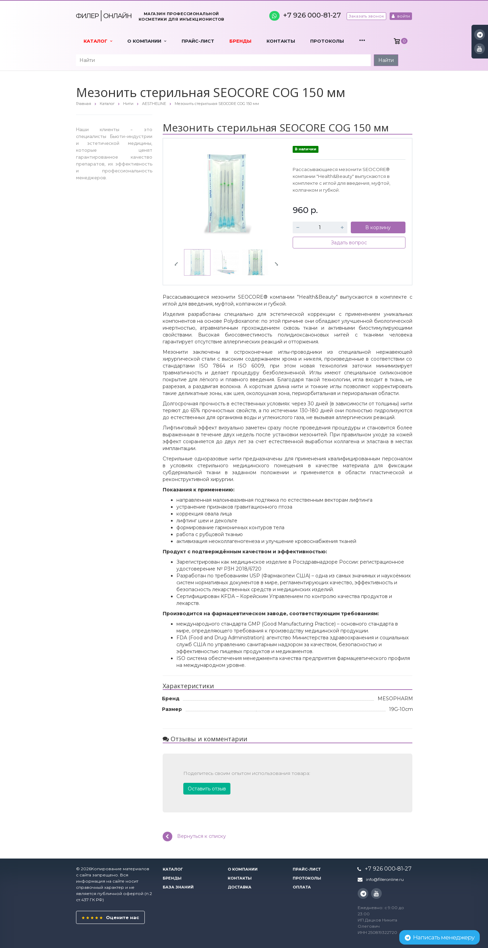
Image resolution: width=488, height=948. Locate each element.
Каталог (98, 41)
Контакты (281, 41)
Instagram (480, 35)
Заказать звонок (366, 16)
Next (274, 262)
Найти (386, 60)
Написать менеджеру (439, 937)
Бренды (240, 41)
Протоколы (327, 41)
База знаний (178, 887)
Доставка (239, 887)
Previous (179, 262)
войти (401, 16)
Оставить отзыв (207, 789)
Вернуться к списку (194, 836)
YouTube (479, 49)
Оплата (302, 887)
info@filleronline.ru (385, 879)
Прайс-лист (198, 41)
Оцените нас (110, 917)
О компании (146, 41)
